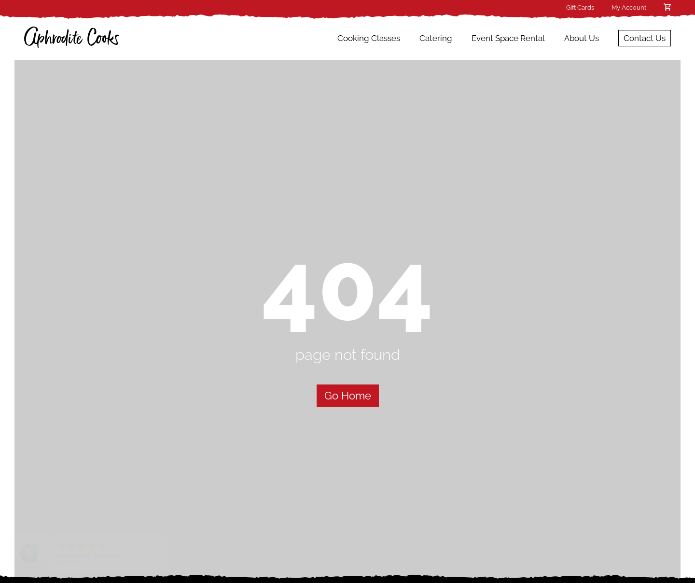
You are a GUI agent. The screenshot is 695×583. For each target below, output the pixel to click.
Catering (435, 38)
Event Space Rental (508, 38)
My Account (629, 7)
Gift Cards (580, 7)
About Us (581, 38)
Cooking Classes (368, 38)
